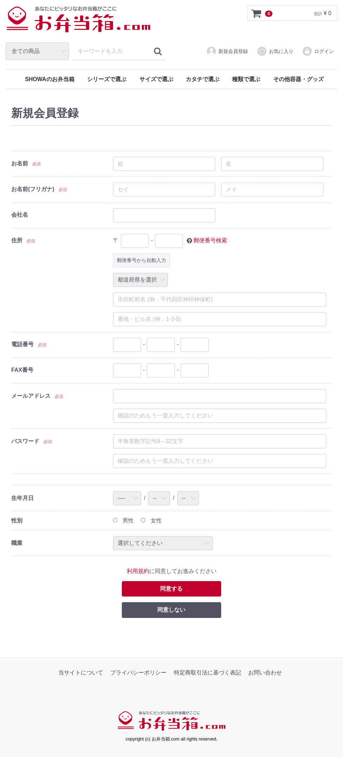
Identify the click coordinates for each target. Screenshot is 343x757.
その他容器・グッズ (298, 79)
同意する (171, 589)
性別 (16, 521)
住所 (16, 240)
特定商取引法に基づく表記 (207, 673)
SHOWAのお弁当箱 (49, 79)
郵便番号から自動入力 (141, 260)
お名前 (19, 163)
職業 (16, 543)
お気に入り (275, 51)
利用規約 (138, 571)
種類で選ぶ (246, 79)
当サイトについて (80, 673)
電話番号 (22, 344)
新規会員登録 (227, 51)
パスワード (25, 441)
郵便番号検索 (210, 240)
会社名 (19, 215)
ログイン (318, 51)
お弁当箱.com (79, 23)
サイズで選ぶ (156, 79)
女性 (151, 521)
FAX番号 (22, 370)
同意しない (171, 610)
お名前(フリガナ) (32, 189)
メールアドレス (31, 396)
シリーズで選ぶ (106, 79)
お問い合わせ (265, 673)
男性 (123, 521)
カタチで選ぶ (202, 79)
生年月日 (22, 498)
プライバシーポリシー (138, 673)
